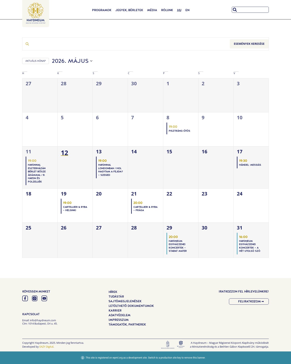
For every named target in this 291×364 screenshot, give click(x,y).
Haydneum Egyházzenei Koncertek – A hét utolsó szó (249, 246)
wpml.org (118, 357)
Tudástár (116, 296)
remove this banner (194, 357)
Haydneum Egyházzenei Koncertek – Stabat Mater (178, 246)
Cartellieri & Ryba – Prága (145, 208)
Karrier (115, 310)
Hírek (113, 292)
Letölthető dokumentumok (131, 306)
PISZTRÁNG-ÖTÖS (179, 130)
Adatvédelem (119, 315)
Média (152, 10)
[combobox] (250, 10)
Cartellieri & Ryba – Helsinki (75, 208)
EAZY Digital (46, 346)
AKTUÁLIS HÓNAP (35, 61)
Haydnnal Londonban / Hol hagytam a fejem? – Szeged (110, 170)
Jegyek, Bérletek (129, 10)
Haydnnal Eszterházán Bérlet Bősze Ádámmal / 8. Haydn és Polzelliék (37, 173)
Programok (101, 10)
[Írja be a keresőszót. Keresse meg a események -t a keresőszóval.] (126, 43)
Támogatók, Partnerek (127, 324)
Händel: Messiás (250, 165)
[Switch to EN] (187, 10)
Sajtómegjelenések (125, 301)
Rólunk (167, 10)
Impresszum (119, 320)
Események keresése (249, 44)
